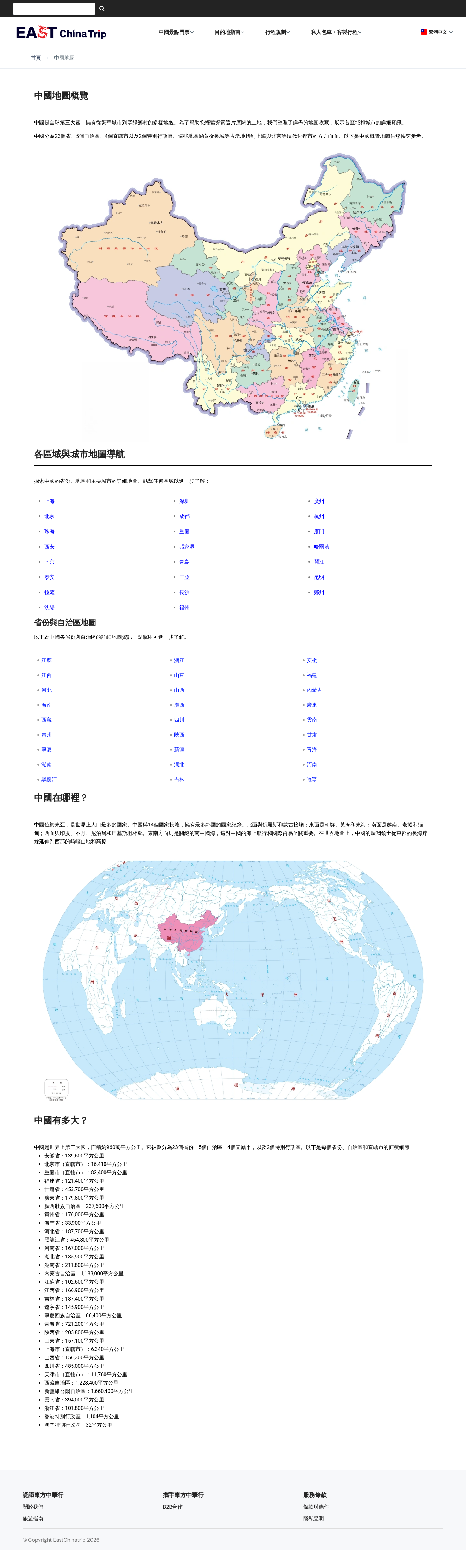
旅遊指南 (33, 1518)
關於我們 (33, 1506)
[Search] (101, 8)
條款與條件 (316, 1506)
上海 (49, 501)
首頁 (36, 57)
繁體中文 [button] (437, 32)
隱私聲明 (313, 1518)
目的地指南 (230, 32)
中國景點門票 (176, 32)
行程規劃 (277, 32)
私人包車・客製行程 (336, 32)
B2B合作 (173, 1506)
